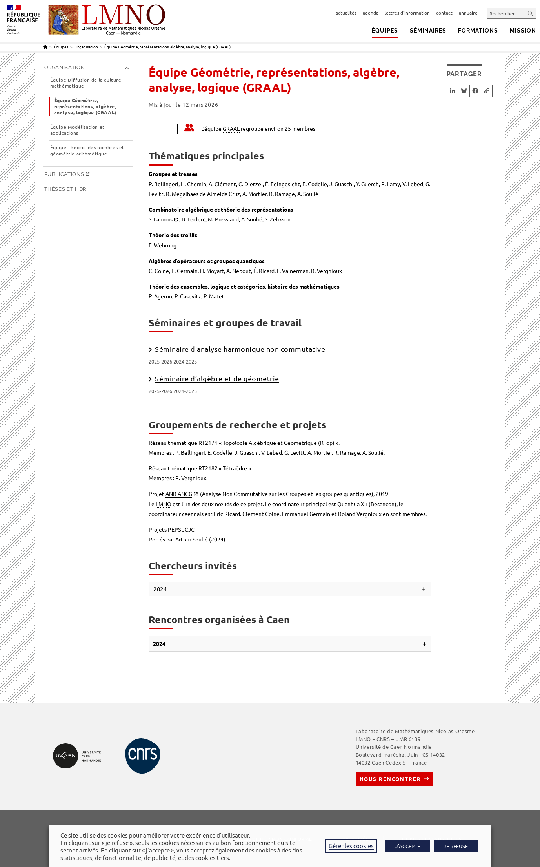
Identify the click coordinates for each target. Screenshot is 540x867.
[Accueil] (45, 46)
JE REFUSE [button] (456, 846)
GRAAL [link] (231, 128)
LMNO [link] (163, 503)
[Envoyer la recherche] (530, 13)
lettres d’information (407, 12)
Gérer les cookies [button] (351, 845)
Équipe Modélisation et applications (77, 130)
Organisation (64, 67)
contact (444, 12)
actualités (346, 12)
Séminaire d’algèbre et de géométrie (217, 378)
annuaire (468, 12)
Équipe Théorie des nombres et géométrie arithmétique (87, 150)
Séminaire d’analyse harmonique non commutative (240, 349)
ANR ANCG (178, 493)
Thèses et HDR (65, 189)
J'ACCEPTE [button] (407, 846)
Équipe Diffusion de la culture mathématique (86, 83)
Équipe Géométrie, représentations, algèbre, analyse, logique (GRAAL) (167, 46)
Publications (64, 174)
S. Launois (161, 219)
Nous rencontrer (390, 779)
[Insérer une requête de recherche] (511, 13)
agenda (370, 12)
